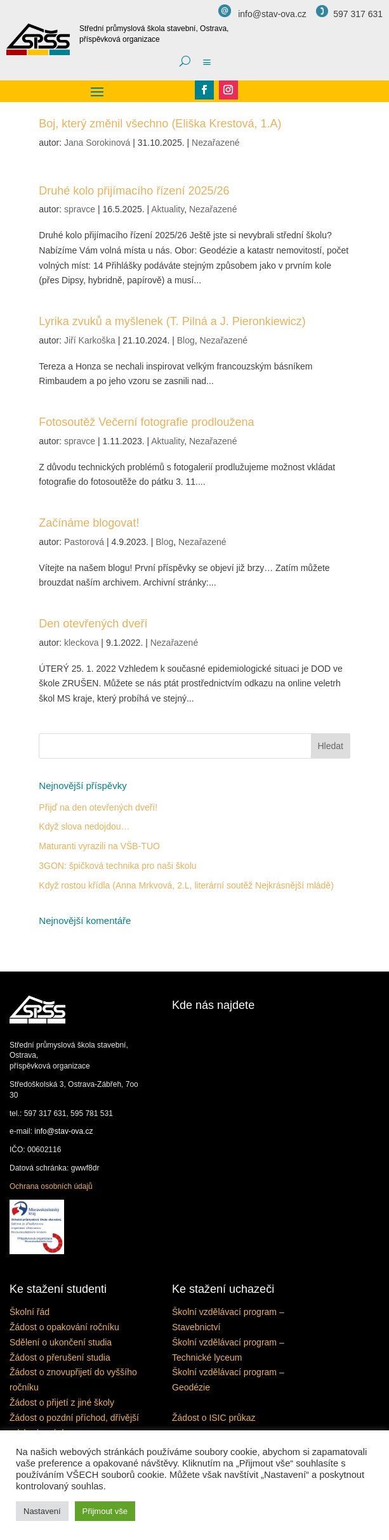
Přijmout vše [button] (105, 1511)
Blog (186, 340)
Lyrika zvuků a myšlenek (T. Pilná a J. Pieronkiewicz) (172, 321)
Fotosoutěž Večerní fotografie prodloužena (146, 422)
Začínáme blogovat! (89, 523)
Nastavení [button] (42, 1511)
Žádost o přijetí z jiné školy (62, 1402)
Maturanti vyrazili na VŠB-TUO (99, 846)
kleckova (81, 643)
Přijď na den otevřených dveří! (98, 807)
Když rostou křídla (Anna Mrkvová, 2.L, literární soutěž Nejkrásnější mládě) (186, 885)
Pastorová (84, 542)
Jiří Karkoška (89, 340)
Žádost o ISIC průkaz (214, 1418)
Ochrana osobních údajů (51, 1186)
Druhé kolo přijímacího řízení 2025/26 (134, 190)
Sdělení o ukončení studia (61, 1342)
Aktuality (167, 209)
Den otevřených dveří (93, 623)
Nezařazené (216, 143)
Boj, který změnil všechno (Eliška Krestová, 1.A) (160, 123)
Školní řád (29, 1312)
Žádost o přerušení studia (60, 1357)
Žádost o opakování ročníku (64, 1327)
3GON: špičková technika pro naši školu (117, 866)
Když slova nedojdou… (84, 826)
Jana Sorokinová (97, 143)
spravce (79, 209)
